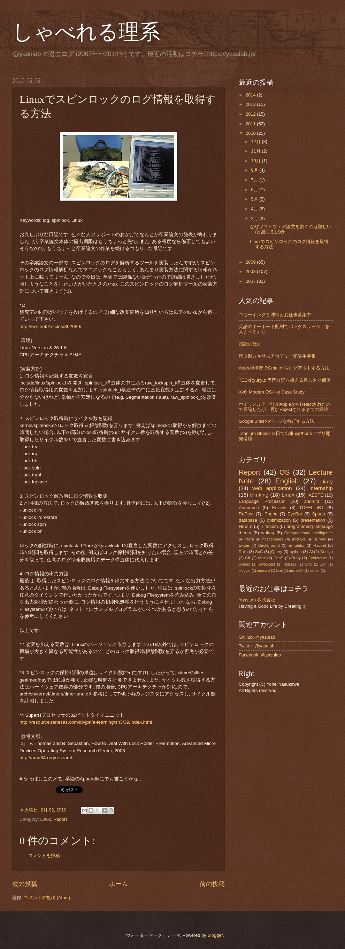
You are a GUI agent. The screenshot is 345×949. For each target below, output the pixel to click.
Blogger (215, 935)
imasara (263, 571)
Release (290, 564)
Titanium (269, 526)
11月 (256, 151)
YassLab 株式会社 (257, 599)
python (296, 552)
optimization (279, 520)
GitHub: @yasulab (257, 637)
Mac (262, 558)
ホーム (118, 883)
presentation (312, 520)
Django (244, 564)
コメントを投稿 (44, 855)
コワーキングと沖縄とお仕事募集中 (275, 314)
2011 (251, 123)
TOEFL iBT (311, 507)
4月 (255, 208)
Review (279, 507)
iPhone (270, 513)
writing (267, 532)
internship (321, 488)
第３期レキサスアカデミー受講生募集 (277, 356)
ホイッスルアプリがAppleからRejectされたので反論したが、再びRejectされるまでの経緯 (285, 407)
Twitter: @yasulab (257, 645)
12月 (256, 141)
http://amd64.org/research (47, 757)
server (315, 571)
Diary (326, 481)
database (248, 520)
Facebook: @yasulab (260, 655)
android (311, 501)
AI (311, 552)
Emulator (297, 545)
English (287, 481)
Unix (308, 564)
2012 (251, 114)
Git (247, 558)
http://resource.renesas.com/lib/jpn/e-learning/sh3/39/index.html (86, 722)
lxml (279, 571)
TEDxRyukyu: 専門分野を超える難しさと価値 (285, 380)
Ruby (296, 558)
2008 (251, 271)
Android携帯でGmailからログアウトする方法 (284, 368)
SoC (259, 552)
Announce (249, 507)
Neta (249, 539)
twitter (244, 545)
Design (326, 552)
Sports (318, 513)
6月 (255, 189)
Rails (243, 552)
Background (269, 545)
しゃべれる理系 (86, 32)
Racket (319, 545)
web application (272, 488)
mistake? (296, 571)
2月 (255, 218)
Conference (317, 558)
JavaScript (266, 564)
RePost (246, 513)
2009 (251, 262)
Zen (323, 564)
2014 (251, 95)
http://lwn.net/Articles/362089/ (50, 326)
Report (60, 819)
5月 (255, 199)
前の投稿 (212, 883)
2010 (251, 133)
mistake (299, 539)
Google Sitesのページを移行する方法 (276, 421)
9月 (255, 170)
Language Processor (262, 501)
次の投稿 (24, 883)
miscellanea (273, 539)
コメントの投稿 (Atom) (47, 897)
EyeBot (295, 513)
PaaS (278, 558)
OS (284, 472)
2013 (251, 104)
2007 (251, 281)
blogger (245, 571)
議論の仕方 (250, 344)
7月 (255, 179)
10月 (256, 160)
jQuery (276, 552)
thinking (259, 495)
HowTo (245, 526)
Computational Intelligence (308, 533)
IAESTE (315, 495)
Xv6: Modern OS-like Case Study (272, 392)
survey (320, 539)
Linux (45, 819)
